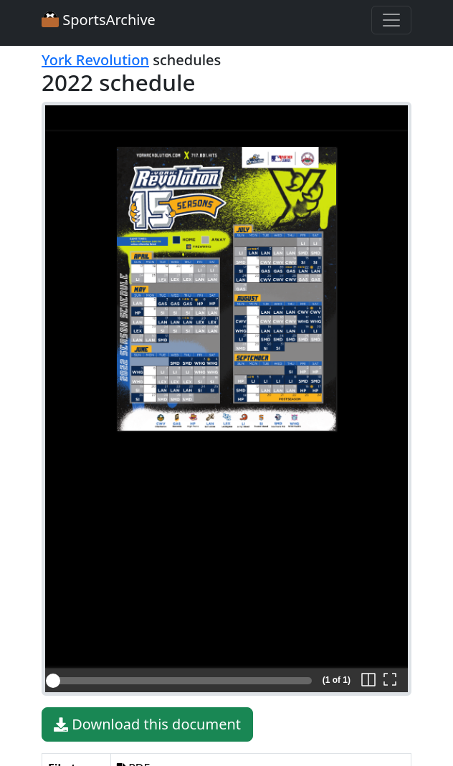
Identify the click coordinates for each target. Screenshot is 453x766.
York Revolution (95, 60)
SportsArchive (99, 19)
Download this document (147, 724)
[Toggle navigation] (391, 20)
